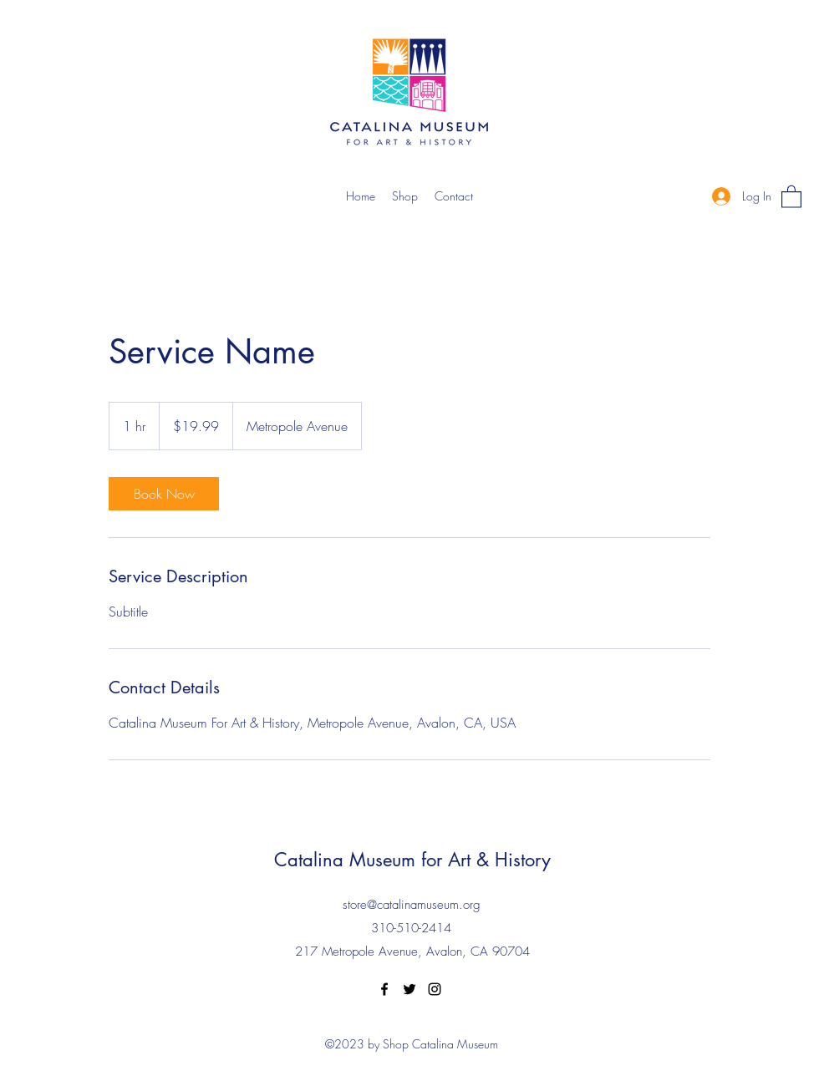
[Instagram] (434, 989)
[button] (791, 196)
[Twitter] (409, 989)
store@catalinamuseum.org (412, 904)
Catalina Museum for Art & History (412, 859)
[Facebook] (384, 989)
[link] (164, 493)
